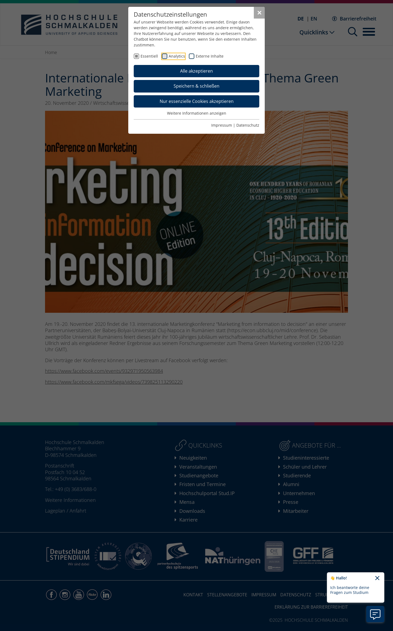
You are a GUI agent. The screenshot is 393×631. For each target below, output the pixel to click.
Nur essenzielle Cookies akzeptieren (197, 101)
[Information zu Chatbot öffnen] (375, 614)
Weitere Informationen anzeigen (196, 113)
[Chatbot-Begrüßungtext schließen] (377, 578)
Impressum (221, 125)
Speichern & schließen (196, 86)
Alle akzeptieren (196, 71)
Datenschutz (247, 125)
